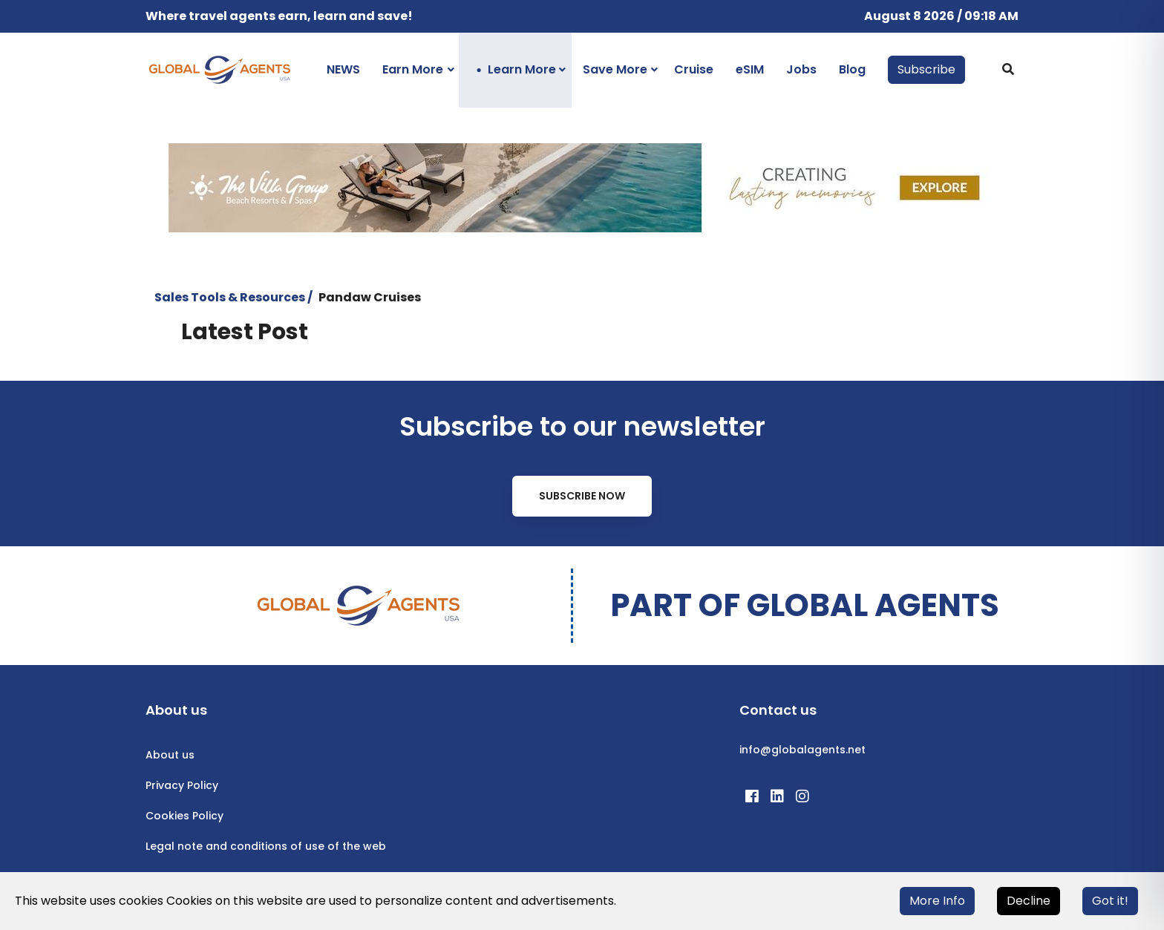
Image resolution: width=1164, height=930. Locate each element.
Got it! (1110, 900)
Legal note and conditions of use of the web (266, 846)
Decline (1028, 900)
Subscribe (926, 69)
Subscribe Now (582, 495)
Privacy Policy (182, 785)
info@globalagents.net (802, 749)
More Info (937, 900)
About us (170, 754)
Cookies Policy (184, 815)
